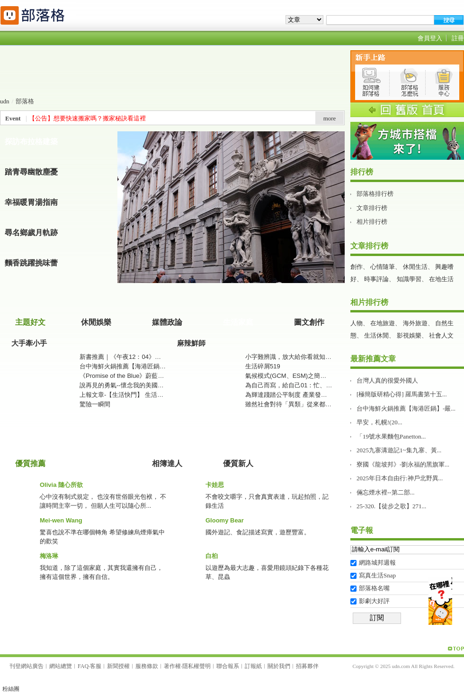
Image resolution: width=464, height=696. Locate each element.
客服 (95, 666)
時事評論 (376, 279)
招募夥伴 (307, 666)
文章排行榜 (372, 207)
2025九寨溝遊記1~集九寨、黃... (399, 450)
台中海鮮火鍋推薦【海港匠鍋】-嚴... (406, 408)
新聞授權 (118, 666)
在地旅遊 (382, 323)
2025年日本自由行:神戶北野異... (400, 478)
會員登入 (430, 38)
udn (4, 101)
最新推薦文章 (373, 359)
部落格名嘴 (374, 588)
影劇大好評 (374, 600)
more (329, 118)
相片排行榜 (372, 221)
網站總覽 (60, 666)
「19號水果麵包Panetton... (391, 436)
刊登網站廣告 (26, 666)
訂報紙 (253, 666)
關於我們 (279, 666)
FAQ (83, 666)
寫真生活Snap (377, 575)
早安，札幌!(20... (379, 422)
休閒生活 (415, 266)
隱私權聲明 (196, 666)
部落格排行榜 (375, 193)
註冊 (458, 38)
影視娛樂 (409, 335)
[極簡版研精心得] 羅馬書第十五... (402, 394)
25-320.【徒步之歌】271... (391, 506)
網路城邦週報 (377, 562)
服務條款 (146, 666)
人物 (356, 323)
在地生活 (441, 279)
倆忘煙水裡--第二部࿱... (385, 492)
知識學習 (409, 279)
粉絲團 (10, 689)
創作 (356, 266)
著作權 (172, 666)
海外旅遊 (415, 323)
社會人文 (441, 335)
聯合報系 (227, 666)
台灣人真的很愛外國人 (387, 380)
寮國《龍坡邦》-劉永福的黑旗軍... (403, 464)
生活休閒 (376, 335)
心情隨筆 (382, 266)
